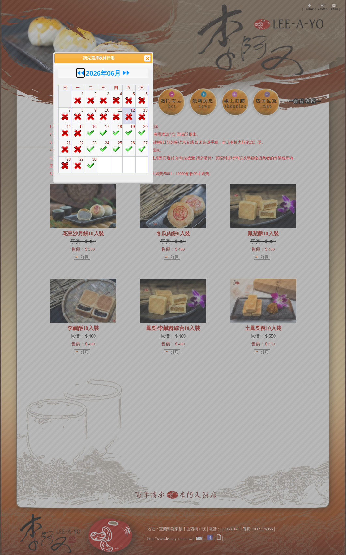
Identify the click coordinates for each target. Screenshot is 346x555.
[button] (147, 58)
